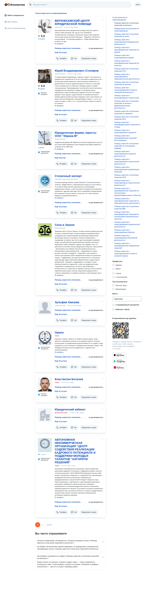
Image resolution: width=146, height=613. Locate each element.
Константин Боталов (69, 379)
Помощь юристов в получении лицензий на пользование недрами (126, 146)
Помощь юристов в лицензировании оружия (124, 56)
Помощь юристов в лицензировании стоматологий (126, 96)
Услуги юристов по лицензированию (119, 18)
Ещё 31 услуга (61, 114)
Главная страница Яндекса (6, 4)
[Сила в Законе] (45, 230)
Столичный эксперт (68, 176)
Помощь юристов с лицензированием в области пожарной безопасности (125, 90)
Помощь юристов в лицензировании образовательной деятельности (127, 76)
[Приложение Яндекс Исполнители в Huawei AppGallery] (119, 367)
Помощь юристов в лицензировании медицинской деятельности (126, 42)
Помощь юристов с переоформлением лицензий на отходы (127, 124)
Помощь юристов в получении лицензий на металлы (68, 48)
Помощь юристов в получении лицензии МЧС (126, 118)
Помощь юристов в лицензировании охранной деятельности (125, 153)
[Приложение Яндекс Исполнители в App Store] (119, 355)
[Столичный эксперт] (45, 181)
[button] (61, 58)
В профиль (59, 44)
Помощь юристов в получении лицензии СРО (126, 70)
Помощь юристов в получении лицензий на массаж (126, 83)
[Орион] (45, 338)
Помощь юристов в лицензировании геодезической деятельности (127, 224)
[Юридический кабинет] (45, 415)
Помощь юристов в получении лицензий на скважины (126, 112)
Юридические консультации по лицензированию (126, 29)
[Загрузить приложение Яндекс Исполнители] (126, 330)
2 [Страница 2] (42, 525)
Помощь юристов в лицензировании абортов (124, 231)
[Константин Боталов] (45, 384)
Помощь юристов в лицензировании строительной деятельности (126, 161)
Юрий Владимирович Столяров (77, 70)
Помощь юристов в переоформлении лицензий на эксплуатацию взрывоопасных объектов (126, 215)
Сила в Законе (65, 224)
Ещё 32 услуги (61, 52)
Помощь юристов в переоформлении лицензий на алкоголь (126, 63)
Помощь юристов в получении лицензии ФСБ (126, 176)
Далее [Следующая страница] (49, 525)
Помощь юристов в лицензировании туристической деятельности (127, 182)
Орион (59, 332)
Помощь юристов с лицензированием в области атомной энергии (125, 253)
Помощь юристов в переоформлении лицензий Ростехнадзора (125, 138)
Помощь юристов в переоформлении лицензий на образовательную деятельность (127, 201)
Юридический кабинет (70, 409)
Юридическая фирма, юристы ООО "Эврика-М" (75, 134)
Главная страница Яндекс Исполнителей (15, 4)
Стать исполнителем (15, 28)
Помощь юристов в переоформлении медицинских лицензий (126, 245)
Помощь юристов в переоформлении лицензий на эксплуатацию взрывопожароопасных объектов (127, 191)
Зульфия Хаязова (67, 302)
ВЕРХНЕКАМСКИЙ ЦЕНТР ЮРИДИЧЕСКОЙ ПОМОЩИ (73, 22)
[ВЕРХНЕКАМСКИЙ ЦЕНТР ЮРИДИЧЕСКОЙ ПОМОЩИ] (45, 26)
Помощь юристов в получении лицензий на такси (126, 35)
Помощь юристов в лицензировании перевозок (125, 131)
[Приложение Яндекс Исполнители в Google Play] (119, 361)
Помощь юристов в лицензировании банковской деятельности (125, 237)
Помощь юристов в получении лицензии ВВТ (126, 207)
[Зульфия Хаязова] (45, 308)
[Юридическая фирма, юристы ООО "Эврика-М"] (45, 138)
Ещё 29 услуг (60, 158)
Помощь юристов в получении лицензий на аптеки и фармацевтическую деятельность (126, 104)
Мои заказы (11, 22)
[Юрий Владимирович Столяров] (45, 76)
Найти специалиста (14, 15)
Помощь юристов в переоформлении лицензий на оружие (126, 49)
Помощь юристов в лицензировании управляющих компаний (126, 169)
